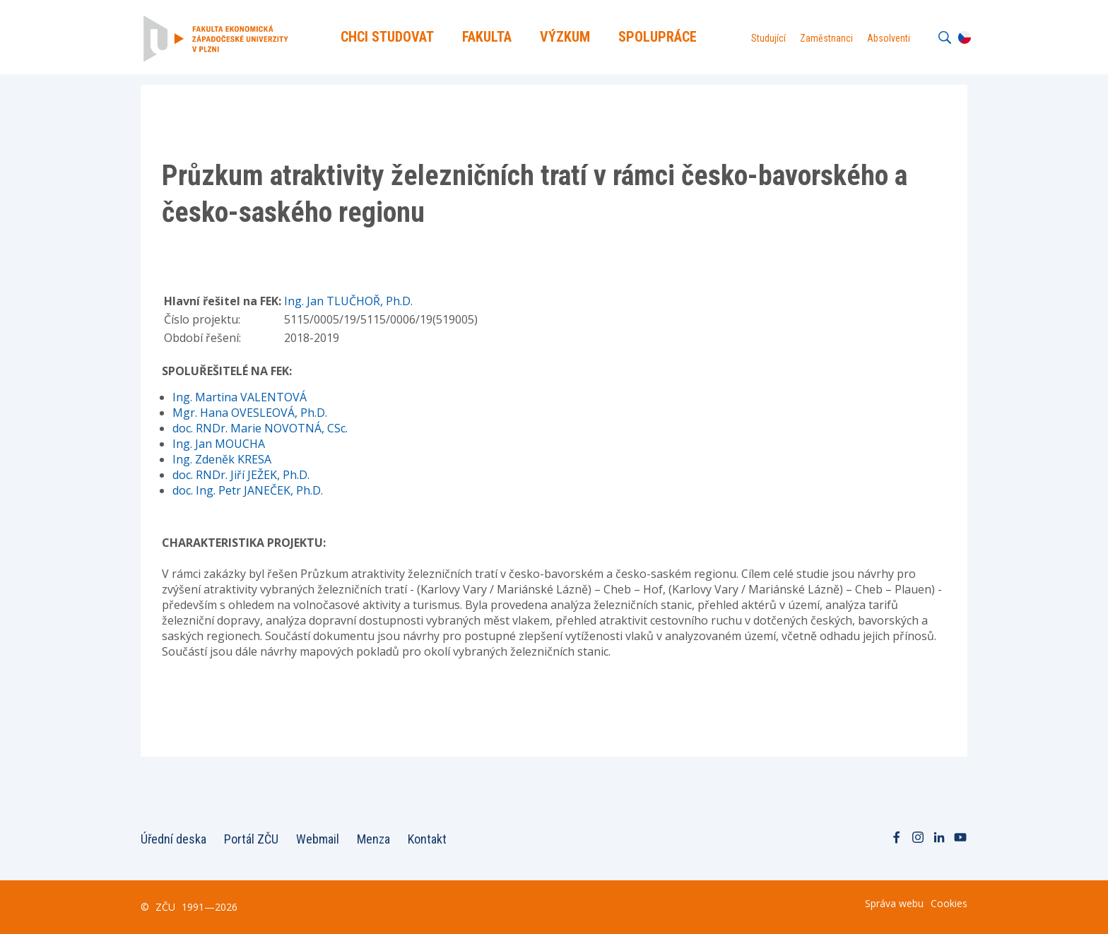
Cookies (949, 903)
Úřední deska (173, 839)
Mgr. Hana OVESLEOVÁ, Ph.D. (249, 412)
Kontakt (427, 839)
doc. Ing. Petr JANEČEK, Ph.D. (247, 490)
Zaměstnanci (826, 38)
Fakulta (487, 36)
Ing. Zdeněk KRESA (221, 459)
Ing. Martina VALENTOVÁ (239, 397)
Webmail (317, 839)
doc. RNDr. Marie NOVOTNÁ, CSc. (260, 428)
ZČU (165, 907)
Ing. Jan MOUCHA (218, 443)
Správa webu (894, 903)
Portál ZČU (251, 839)
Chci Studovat (387, 36)
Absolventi (888, 38)
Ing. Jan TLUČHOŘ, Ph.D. (348, 301)
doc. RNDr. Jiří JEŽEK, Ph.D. (241, 475)
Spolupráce (657, 36)
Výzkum (565, 36)
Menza (373, 839)
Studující (768, 38)
